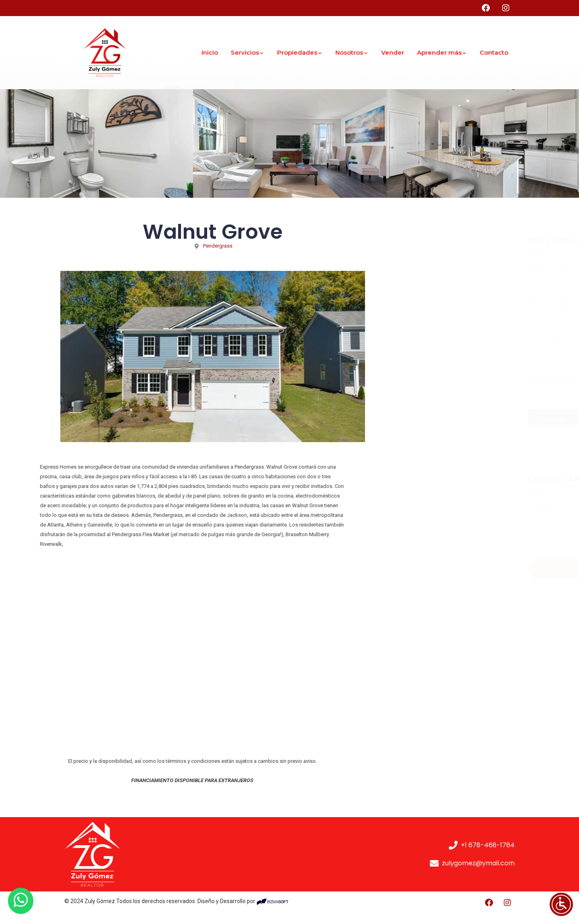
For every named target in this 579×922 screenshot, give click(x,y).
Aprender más (442, 52)
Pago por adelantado (421, 303)
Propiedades (299, 52)
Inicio (209, 52)
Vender (392, 52)
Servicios (247, 52)
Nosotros (351, 52)
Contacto (494, 52)
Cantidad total (412, 266)
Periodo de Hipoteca (420, 377)
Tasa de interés (414, 340)
